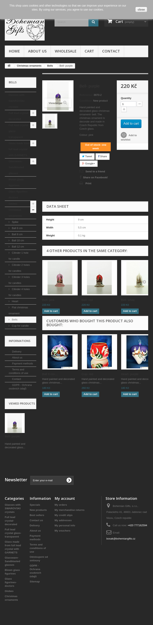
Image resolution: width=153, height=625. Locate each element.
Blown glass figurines (16, 182)
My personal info (65, 525)
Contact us (36, 520)
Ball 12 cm (17, 246)
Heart (14, 301)
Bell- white (128, 300)
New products (38, 510)
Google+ (88, 163)
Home (14, 51)
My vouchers (62, 530)
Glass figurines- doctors (18, 194)
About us (37, 51)
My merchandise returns (69, 510)
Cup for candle (20, 325)
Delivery (16, 351)
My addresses (63, 520)
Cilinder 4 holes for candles (19, 292)
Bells (14, 319)
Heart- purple (130, 374)
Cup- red (87, 374)
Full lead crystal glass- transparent (18, 131)
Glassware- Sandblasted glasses (16, 167)
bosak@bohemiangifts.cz (120, 538)
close (141, 9)
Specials (35, 504)
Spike (14, 221)
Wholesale (65, 51)
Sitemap (35, 581)
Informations (19, 341)
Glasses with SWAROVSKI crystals (16, 100)
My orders (61, 504)
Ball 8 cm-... (50, 374)
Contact (111, 51)
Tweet (87, 156)
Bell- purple (12, 436)
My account (65, 498)
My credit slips (64, 515)
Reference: (86, 94)
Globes (13, 203)
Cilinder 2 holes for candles (19, 267)
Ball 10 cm (17, 240)
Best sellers (37, 515)
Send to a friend (95, 171)
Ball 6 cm (17, 228)
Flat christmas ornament (18, 310)
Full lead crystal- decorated (19, 116)
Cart (89, 51)
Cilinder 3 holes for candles (19, 280)
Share (102, 156)
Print (88, 183)
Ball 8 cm (17, 234)
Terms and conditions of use (38, 548)
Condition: (85, 100)
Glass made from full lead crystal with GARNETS (19, 149)
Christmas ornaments (15, 212)
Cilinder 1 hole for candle (18, 255)
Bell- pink (48, 300)
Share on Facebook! (95, 177)
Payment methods (22, 363)
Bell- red (87, 300)
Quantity (126, 98)
